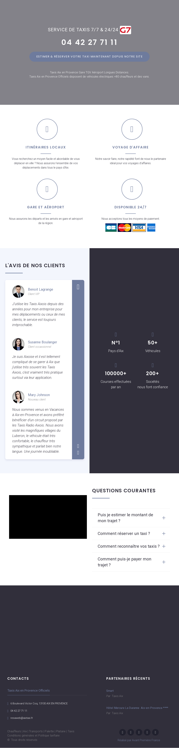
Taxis (71, 731)
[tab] (131, 517)
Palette (49, 731)
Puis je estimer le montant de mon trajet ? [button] (125, 517)
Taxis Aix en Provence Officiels (28, 690)
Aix (25, 731)
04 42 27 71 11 (89, 42)
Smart (110, 690)
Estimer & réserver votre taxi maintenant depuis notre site (89, 56)
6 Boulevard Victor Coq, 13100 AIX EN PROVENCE (41, 703)
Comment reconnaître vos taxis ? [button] (129, 546)
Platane (61, 731)
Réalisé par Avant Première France (139, 740)
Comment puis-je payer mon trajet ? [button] (124, 562)
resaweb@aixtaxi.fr (22, 718)
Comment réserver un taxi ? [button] (124, 533)
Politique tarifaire (49, 735)
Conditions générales (20, 735)
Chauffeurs (14, 731)
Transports (36, 731)
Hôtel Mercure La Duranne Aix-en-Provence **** (134, 708)
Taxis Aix (117, 696)
